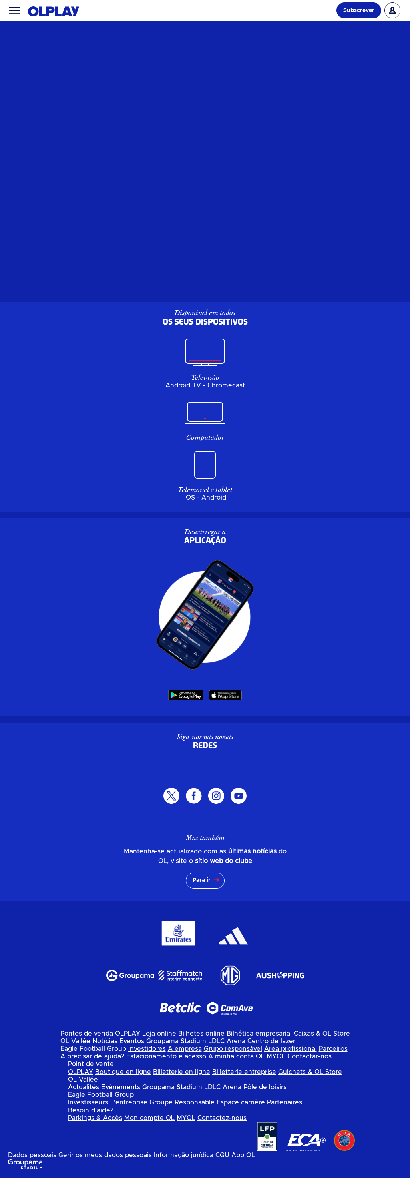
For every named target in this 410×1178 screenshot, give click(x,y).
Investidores (147, 1049)
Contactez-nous (222, 1118)
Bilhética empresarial (259, 1033)
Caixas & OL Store (322, 1033)
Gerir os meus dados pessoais (105, 1155)
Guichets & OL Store (310, 1072)
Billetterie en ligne (181, 1072)
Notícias (104, 1041)
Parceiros (333, 1049)
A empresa (185, 1049)
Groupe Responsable (182, 1102)
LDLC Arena (226, 1041)
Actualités (83, 1087)
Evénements (120, 1087)
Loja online (159, 1033)
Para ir (202, 880)
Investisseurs (88, 1102)
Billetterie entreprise (244, 1072)
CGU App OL (235, 1155)
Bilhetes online (201, 1033)
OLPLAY (127, 1033)
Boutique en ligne (123, 1072)
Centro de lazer (271, 1041)
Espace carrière (241, 1102)
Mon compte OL (149, 1118)
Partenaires (284, 1102)
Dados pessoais (32, 1155)
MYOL (276, 1056)
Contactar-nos (309, 1056)
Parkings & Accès (95, 1118)
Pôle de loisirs (265, 1087)
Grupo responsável (233, 1049)
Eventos (131, 1041)
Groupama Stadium (176, 1041)
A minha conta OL (236, 1056)
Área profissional (290, 1049)
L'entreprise (128, 1102)
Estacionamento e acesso (166, 1056)
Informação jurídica (183, 1155)
